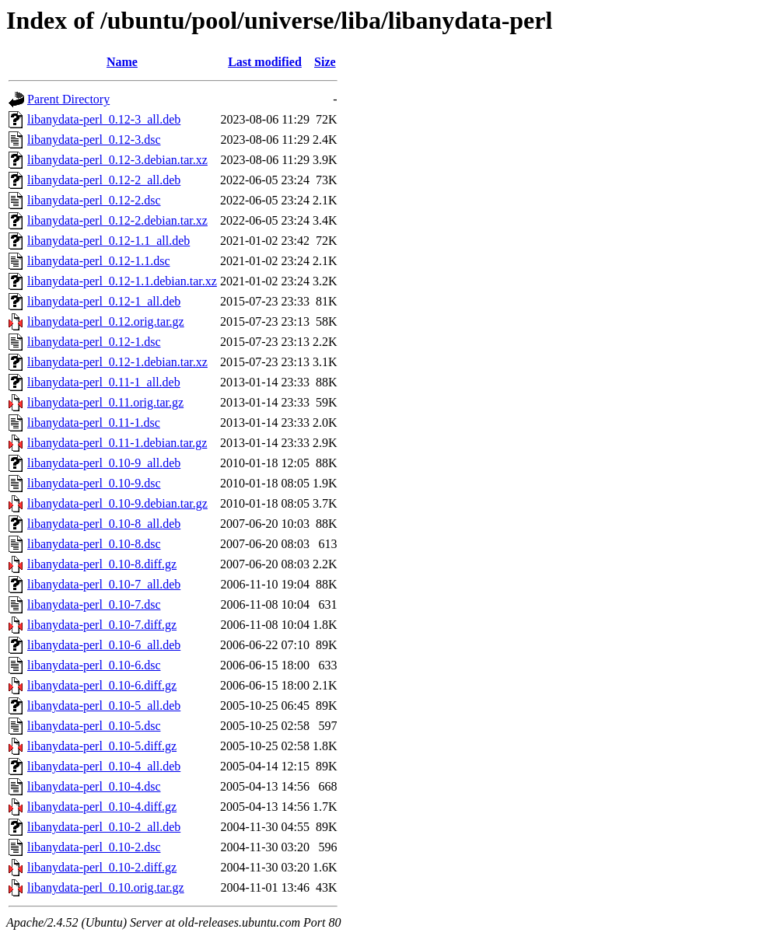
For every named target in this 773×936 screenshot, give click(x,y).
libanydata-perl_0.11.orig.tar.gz (105, 402)
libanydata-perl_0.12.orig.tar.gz (105, 321)
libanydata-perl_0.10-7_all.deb (103, 584)
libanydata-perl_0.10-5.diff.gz (102, 746)
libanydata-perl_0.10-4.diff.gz (102, 806)
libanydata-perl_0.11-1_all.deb (103, 382)
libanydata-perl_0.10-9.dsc (94, 483)
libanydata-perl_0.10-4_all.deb (103, 766)
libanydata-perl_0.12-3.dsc (94, 139)
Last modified (265, 61)
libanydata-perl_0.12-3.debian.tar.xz (117, 159)
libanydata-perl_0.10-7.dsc (94, 604)
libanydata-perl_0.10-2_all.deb (103, 826)
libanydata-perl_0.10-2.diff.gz (102, 867)
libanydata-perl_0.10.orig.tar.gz (105, 887)
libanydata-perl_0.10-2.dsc (94, 847)
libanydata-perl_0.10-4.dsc (94, 786)
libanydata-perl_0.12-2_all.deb (103, 180)
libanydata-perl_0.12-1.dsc (94, 341)
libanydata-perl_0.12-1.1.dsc (98, 260)
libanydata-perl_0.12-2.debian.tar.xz (117, 220)
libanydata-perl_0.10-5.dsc (94, 725)
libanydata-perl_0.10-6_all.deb (103, 644)
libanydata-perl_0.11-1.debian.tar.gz (117, 442)
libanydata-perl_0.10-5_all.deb (103, 705)
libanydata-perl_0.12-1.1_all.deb (108, 240)
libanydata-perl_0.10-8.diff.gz (102, 564)
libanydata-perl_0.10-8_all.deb (103, 523)
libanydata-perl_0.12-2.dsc (94, 200)
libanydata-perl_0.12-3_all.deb (103, 119)
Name (122, 61)
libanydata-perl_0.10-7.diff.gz (102, 624)
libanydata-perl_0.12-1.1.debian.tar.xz (122, 281)
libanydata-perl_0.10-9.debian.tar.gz (117, 503)
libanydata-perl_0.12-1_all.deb (103, 301)
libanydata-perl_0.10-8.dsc (94, 543)
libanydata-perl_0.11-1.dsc (93, 422)
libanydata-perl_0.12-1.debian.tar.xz (117, 361)
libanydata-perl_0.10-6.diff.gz (102, 685)
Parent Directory (68, 99)
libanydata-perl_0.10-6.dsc (94, 665)
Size (325, 61)
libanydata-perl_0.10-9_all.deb (103, 463)
